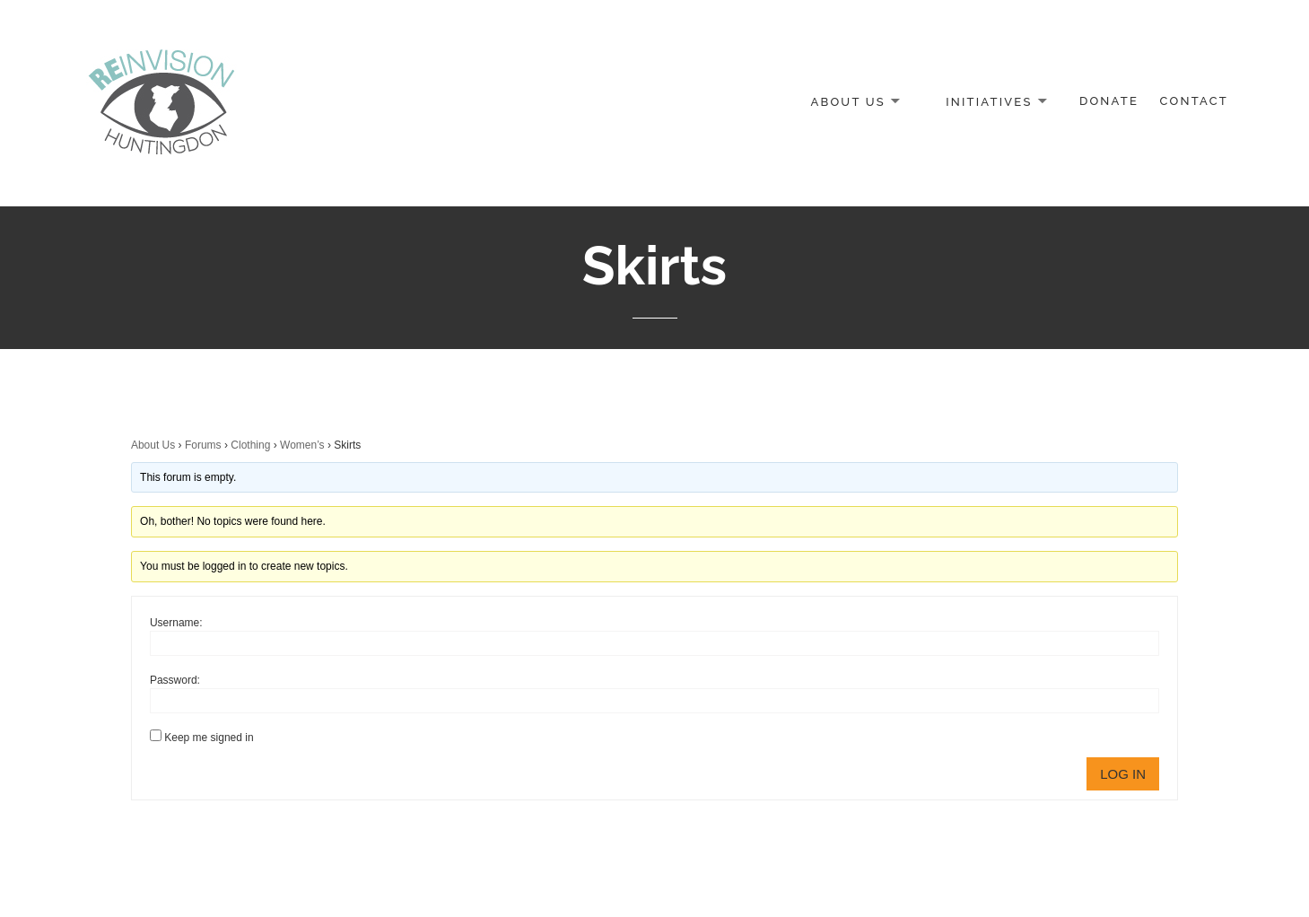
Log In (1123, 774)
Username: (176, 622)
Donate (1109, 101)
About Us (847, 101)
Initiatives (989, 101)
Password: (175, 680)
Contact (1194, 101)
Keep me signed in (208, 737)
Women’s (302, 445)
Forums (203, 445)
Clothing (250, 445)
